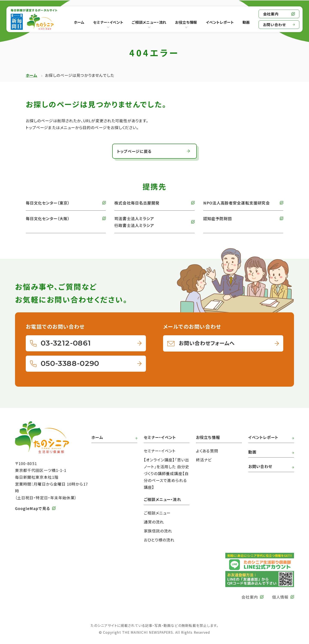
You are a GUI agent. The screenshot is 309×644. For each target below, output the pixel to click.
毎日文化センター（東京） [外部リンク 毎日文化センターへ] (48, 203)
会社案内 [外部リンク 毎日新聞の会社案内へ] (271, 13)
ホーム (31, 75)
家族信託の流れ (158, 531)
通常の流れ (154, 522)
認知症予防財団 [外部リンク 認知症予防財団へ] (217, 218)
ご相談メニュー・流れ (149, 22)
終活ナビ (204, 459)
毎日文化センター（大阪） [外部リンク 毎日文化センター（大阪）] (48, 218)
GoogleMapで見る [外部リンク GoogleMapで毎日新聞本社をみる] (32, 508)
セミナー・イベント (108, 22)
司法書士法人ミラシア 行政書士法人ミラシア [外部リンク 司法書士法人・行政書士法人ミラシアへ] (134, 222)
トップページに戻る (134, 151)
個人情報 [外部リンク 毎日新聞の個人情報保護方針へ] (280, 597)
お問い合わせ (274, 24)
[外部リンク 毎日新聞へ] (17, 22)
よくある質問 (207, 450)
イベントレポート (263, 437)
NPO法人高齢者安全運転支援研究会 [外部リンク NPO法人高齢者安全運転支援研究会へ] (236, 203)
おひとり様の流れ (159, 540)
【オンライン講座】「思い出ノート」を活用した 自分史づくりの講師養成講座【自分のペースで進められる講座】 (166, 473)
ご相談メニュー (157, 513)
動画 (252, 452)
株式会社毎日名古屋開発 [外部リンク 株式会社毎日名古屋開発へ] (136, 203)
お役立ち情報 (186, 22)
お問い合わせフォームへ (207, 343)
